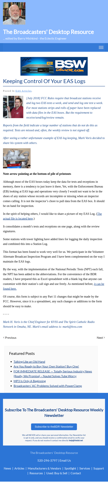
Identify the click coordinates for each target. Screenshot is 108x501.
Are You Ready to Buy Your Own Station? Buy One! (46, 366)
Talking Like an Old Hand (29, 361)
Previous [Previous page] (9, 337)
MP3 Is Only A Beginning (30, 381)
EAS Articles (24, 91)
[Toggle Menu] (101, 47)
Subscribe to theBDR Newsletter (54, 426)
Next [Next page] (101, 337)
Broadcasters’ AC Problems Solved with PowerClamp (48, 385)
